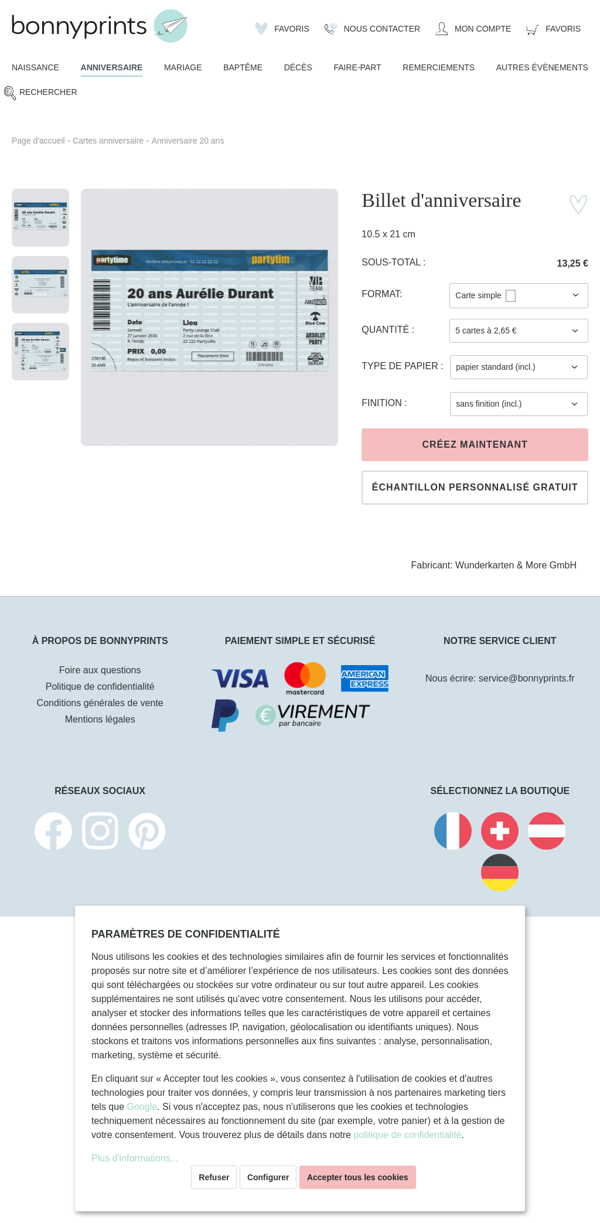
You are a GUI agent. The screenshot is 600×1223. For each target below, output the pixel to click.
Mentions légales (100, 719)
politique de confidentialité (407, 1135)
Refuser (214, 1177)
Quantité (386, 330)
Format (381, 294)
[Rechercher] (40, 92)
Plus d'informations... (134, 1158)
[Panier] (553, 28)
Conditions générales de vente (100, 703)
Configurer (268, 1177)
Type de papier (401, 366)
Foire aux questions (100, 670)
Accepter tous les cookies (357, 1177)
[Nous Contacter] (372, 28)
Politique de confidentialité (100, 686)
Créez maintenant (474, 444)
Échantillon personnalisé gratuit (475, 487)
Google (142, 1107)
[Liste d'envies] (282, 28)
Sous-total (392, 262)
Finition (383, 403)
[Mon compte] (473, 28)
